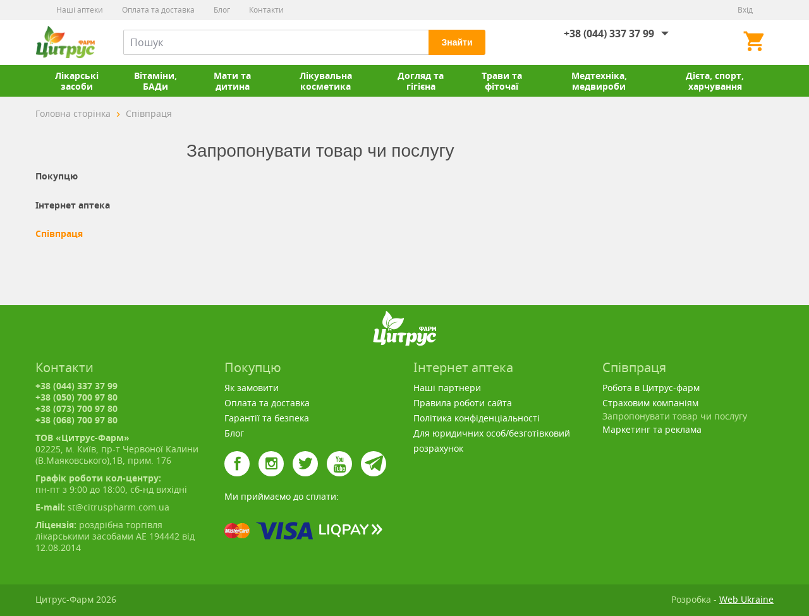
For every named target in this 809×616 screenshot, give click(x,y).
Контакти (266, 9)
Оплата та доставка (158, 9)
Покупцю (56, 176)
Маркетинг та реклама (652, 429)
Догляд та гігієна (421, 80)
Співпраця (59, 233)
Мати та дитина (232, 80)
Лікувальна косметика (326, 80)
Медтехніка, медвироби (599, 80)
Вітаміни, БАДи (155, 80)
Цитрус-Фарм (65, 42)
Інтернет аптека (72, 205)
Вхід (745, 9)
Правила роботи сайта (462, 403)
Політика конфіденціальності (476, 418)
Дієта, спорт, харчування (715, 80)
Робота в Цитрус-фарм (651, 388)
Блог (222, 9)
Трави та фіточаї (502, 80)
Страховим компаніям (650, 403)
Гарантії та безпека (266, 418)
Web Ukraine (746, 599)
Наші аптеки (79, 9)
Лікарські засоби (77, 80)
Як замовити (251, 388)
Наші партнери (447, 388)
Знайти (456, 42)
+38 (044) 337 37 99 (609, 33)
